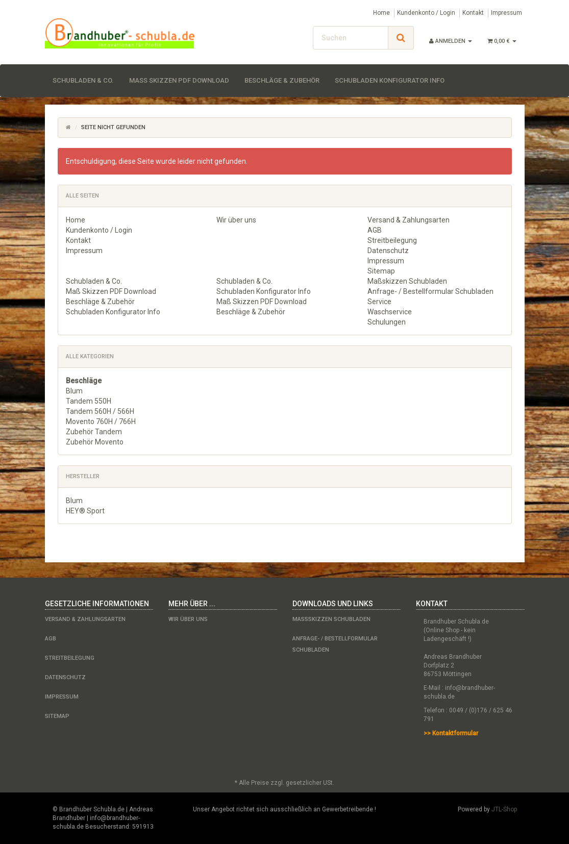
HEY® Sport (85, 511)
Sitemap (381, 271)
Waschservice (389, 312)
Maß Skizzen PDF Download (179, 80)
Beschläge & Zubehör (281, 80)
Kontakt (473, 12)
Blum (74, 391)
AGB (374, 230)
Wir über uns (236, 220)
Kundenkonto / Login (426, 12)
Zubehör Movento (94, 442)
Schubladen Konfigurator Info (389, 80)
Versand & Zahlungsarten (408, 220)
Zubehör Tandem (94, 432)
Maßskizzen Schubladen (407, 281)
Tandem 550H (88, 401)
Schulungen (386, 322)
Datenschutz (388, 250)
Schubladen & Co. (83, 80)
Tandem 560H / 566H (100, 411)
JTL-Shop (504, 809)
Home (381, 12)
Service (379, 301)
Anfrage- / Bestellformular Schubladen (430, 291)
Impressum (506, 12)
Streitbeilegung (392, 240)
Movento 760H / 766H (101, 421)
